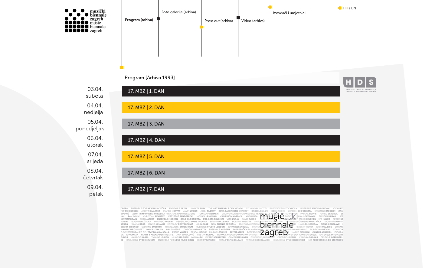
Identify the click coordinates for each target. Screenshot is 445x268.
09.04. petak (95, 190)
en (353, 8)
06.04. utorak (95, 141)
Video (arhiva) (253, 21)
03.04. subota (94, 92)
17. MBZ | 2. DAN (146, 107)
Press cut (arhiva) (219, 21)
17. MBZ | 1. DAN (146, 91)
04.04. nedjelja (93, 109)
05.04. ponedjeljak (89, 125)
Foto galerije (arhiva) (179, 12)
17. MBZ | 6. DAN (146, 173)
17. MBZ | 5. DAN (146, 156)
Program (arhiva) (139, 20)
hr (345, 8)
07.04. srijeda (95, 158)
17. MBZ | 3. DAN (146, 124)
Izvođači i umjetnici (289, 13)
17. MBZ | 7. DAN (146, 189)
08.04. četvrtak (93, 174)
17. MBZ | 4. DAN (146, 140)
